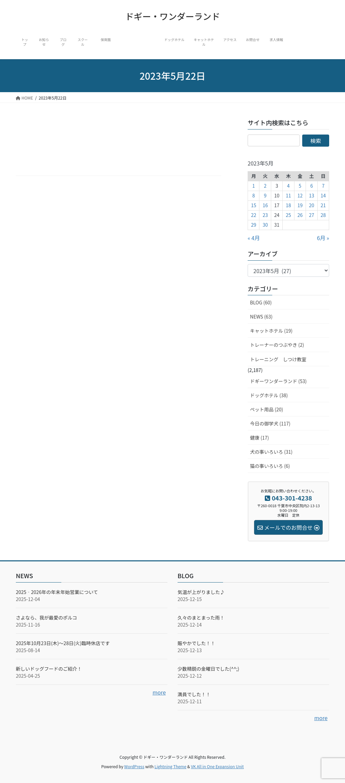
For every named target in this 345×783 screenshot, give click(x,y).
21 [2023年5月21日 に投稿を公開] (323, 205)
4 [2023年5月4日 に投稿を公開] (288, 185)
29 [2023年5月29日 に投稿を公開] (253, 224)
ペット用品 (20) (266, 409)
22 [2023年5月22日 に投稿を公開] (253, 215)
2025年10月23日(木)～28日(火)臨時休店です (63, 643)
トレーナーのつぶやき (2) (277, 344)
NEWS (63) (261, 316)
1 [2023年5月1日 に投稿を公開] (253, 185)
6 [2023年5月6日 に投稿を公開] (311, 185)
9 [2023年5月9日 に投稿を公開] (265, 195)
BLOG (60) (261, 302)
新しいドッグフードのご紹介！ (49, 668)
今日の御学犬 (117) (270, 423)
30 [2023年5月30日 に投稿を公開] (265, 224)
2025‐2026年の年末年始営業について (57, 592)
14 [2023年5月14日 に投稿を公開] (323, 195)
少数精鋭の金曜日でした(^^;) (208, 668)
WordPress (134, 766)
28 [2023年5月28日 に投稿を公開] (323, 215)
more (159, 692)
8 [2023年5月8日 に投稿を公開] (253, 195)
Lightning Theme (170, 766)
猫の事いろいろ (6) (270, 465)
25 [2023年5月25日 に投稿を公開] (288, 215)
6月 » (323, 238)
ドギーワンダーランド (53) (278, 381)
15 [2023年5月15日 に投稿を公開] (253, 205)
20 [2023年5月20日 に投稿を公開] (311, 205)
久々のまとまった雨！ (201, 617)
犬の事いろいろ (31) (271, 451)
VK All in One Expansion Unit (217, 766)
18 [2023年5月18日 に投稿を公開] (288, 205)
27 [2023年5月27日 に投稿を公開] (311, 215)
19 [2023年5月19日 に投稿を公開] (300, 205)
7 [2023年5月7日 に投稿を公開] (323, 185)
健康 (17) (259, 437)
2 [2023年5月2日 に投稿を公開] (265, 185)
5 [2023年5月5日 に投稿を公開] (300, 185)
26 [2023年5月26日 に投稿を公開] (300, 215)
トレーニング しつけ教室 (278, 359)
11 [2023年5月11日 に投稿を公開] (288, 195)
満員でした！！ (194, 694)
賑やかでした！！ (196, 643)
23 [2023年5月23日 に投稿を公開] (265, 215)
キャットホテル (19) (271, 330)
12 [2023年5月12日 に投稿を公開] (300, 195)
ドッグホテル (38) (269, 395)
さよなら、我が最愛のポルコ (46, 617)
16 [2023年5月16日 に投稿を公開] (265, 205)
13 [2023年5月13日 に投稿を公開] (311, 195)
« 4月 (254, 238)
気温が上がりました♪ (201, 592)
